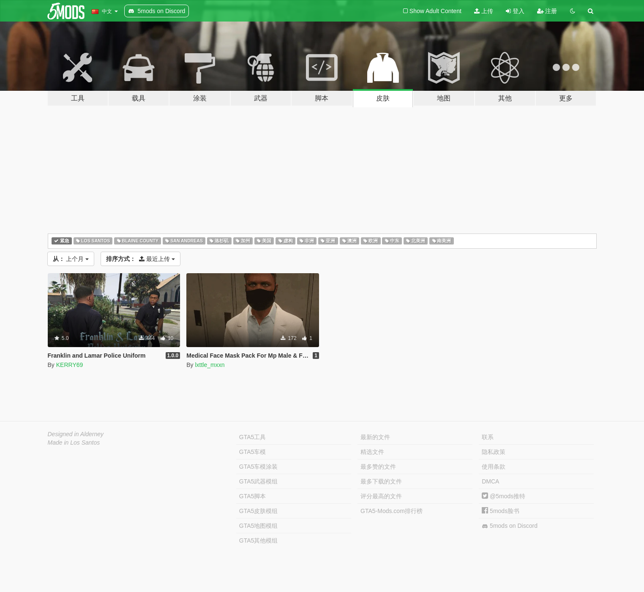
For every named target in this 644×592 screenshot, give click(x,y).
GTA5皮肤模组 (258, 511)
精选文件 (372, 451)
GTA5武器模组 (258, 481)
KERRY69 (69, 364)
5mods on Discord (510, 526)
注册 (547, 11)
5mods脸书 (500, 511)
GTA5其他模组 (258, 540)
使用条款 (493, 466)
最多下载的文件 (381, 481)
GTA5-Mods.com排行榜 (391, 511)
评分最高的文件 (381, 496)
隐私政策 (493, 451)
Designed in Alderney (76, 434)
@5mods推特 (503, 496)
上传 (483, 11)
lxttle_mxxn (209, 364)
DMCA (490, 481)
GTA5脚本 (252, 496)
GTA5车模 (252, 451)
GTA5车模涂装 (258, 466)
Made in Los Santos (74, 442)
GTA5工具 (252, 437)
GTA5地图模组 (258, 525)
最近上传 (140, 258)
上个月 (71, 258)
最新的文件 (375, 437)
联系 (488, 437)
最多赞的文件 (378, 466)
